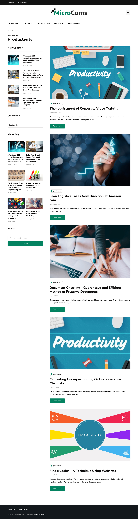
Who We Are (22, 2)
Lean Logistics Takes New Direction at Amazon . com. (86, 198)
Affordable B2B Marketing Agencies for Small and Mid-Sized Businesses (32, 59)
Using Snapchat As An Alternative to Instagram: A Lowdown (15, 214)
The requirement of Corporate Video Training (84, 108)
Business (29, 23)
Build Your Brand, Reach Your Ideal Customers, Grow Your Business (32, 87)
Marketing (59, 23)
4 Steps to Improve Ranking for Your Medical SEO (34, 185)
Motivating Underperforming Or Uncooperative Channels (85, 381)
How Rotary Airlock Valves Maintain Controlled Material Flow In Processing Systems (33, 74)
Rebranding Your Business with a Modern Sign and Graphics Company (32, 101)
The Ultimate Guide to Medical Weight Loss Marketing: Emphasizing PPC (15, 186)
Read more (57, 126)
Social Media (43, 23)
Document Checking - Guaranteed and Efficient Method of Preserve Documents (85, 289)
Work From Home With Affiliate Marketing (33, 213)
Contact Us (11, 2)
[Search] (25, 238)
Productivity (14, 23)
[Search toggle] (128, 12)
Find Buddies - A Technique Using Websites (83, 471)
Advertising (74, 23)
